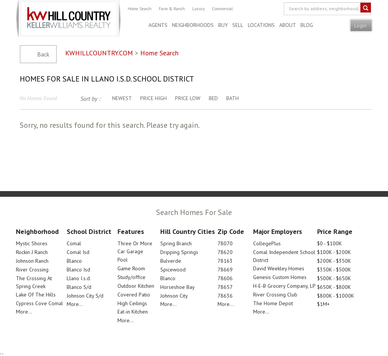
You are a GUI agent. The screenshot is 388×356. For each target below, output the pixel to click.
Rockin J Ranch (32, 252)
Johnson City (174, 295)
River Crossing (32, 269)
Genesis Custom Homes (280, 277)
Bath (232, 98)
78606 (225, 278)
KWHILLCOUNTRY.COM (99, 53)
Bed (213, 98)
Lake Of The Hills (36, 294)
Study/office (131, 277)
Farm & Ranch (172, 8)
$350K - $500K (334, 269)
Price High (153, 98)
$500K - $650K (334, 278)
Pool (122, 259)
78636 (225, 295)
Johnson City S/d (85, 295)
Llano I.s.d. (79, 278)
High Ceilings (132, 303)
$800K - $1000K (335, 295)
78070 (225, 243)
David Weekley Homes (278, 268)
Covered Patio (133, 294)
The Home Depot (273, 303)
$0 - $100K (329, 243)
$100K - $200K (334, 252)
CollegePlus (267, 243)
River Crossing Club (275, 294)
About (287, 25)
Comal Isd (78, 252)
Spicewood (173, 269)
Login (361, 25)
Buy (223, 25)
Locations (261, 25)
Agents (158, 25)
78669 (225, 269)
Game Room (131, 268)
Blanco (74, 260)
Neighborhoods (193, 25)
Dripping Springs (179, 252)
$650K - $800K (334, 287)
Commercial (222, 8)
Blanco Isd (78, 269)
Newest (122, 98)
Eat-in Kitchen (132, 311)
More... (24, 311)
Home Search (140, 8)
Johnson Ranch (32, 260)
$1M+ (323, 304)
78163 (225, 260)
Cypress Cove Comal (39, 303)
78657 (225, 287)
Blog (306, 25)
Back (43, 54)
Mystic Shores (31, 243)
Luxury (198, 8)
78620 (225, 252)
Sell (237, 25)
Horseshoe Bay (177, 287)
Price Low (187, 98)
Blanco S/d (79, 287)
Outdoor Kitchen (135, 285)
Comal (74, 243)
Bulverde (170, 260)
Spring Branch (176, 243)
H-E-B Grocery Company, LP (284, 285)
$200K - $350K (334, 260)
